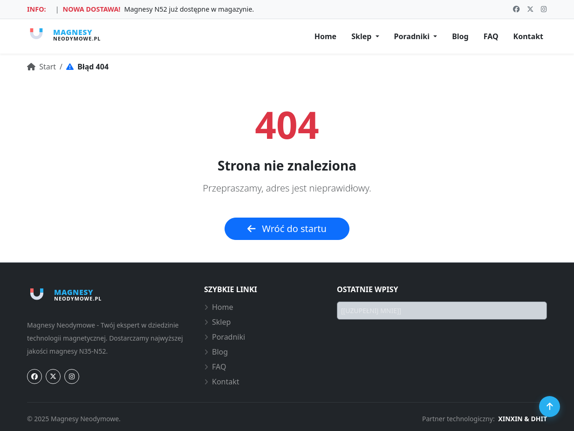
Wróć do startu (287, 228)
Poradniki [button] (413, 36)
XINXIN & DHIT (522, 418)
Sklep (217, 322)
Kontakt (528, 36)
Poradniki (224, 337)
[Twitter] (53, 376)
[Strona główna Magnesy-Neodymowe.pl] (64, 34)
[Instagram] (71, 376)
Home (325, 36)
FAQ (491, 36)
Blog (460, 36)
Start (41, 67)
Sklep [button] (362, 36)
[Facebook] (34, 376)
